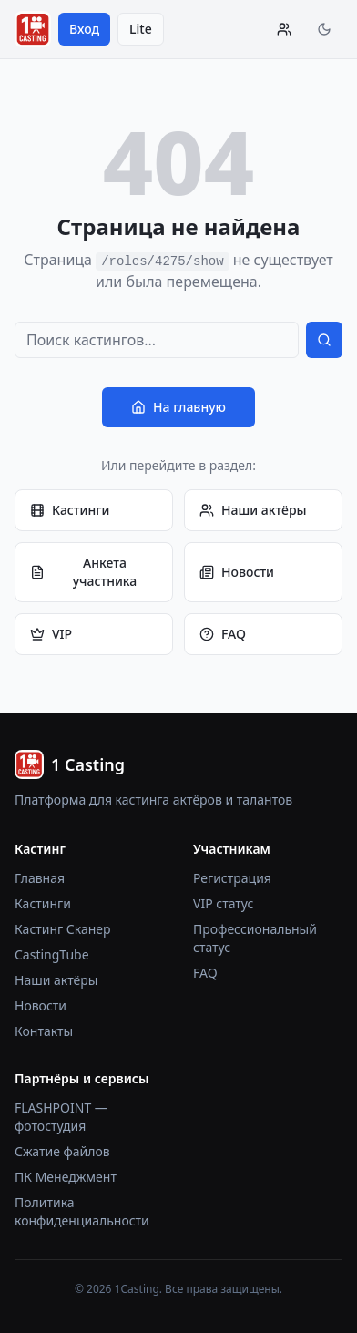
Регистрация (232, 878)
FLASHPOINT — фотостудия (61, 1116)
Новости (236, 571)
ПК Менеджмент (66, 1176)
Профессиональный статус (255, 938)
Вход (84, 28)
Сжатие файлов (62, 1151)
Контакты (44, 1031)
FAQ (222, 633)
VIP (51, 633)
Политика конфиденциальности (82, 1211)
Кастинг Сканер (63, 929)
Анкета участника (83, 572)
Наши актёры (253, 509)
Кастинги (69, 509)
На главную (178, 406)
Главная (40, 878)
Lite (140, 28)
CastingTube (52, 954)
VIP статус (223, 903)
